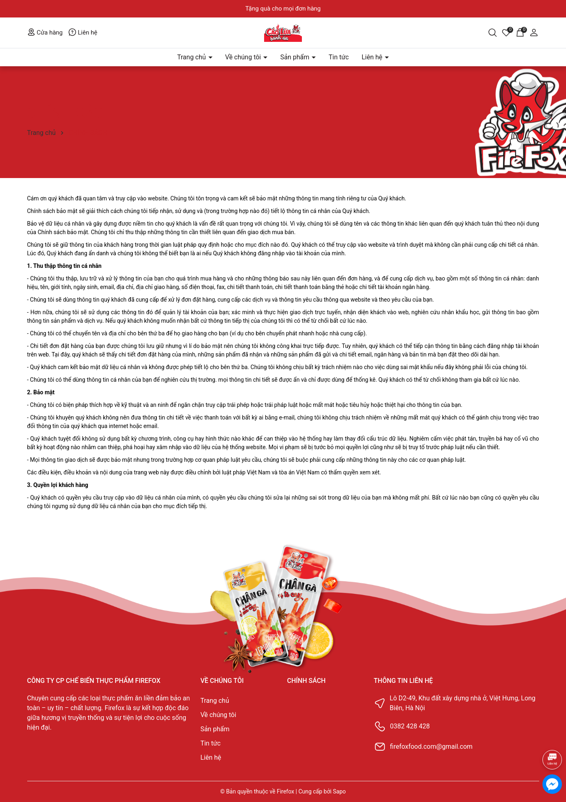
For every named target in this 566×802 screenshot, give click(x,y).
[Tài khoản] (534, 32)
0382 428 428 (410, 726)
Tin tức (339, 57)
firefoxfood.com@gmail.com (431, 746)
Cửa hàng (45, 32)
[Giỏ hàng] (520, 32)
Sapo (339, 791)
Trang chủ (192, 57)
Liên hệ (83, 32)
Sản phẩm (295, 57)
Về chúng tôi (243, 57)
